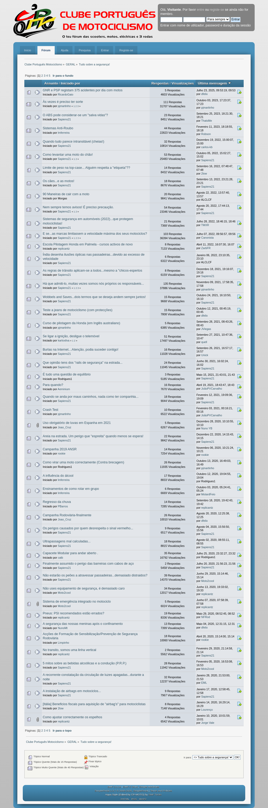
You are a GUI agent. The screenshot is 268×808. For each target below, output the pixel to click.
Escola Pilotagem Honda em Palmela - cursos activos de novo (88, 244)
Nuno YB (206, 428)
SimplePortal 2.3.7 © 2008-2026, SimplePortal (121, 790)
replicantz (64, 248)
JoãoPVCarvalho (211, 388)
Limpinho (63, 642)
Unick (204, 355)
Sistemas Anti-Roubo (58, 128)
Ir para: (188, 757)
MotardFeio (208, 494)
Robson (206, 134)
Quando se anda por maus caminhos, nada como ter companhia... (90, 397)
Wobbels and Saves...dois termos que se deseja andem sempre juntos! (94, 297)
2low (204, 173)
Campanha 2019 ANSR (60, 449)
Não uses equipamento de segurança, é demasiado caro (84, 588)
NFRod (205, 617)
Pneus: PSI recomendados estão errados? (73, 613)
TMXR (205, 225)
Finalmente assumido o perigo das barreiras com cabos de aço (88, 563)
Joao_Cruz (64, 427)
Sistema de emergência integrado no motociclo (77, 601)
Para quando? (53, 385)
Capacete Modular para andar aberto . (70, 553)
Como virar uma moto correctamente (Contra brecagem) (83, 462)
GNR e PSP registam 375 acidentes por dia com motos (82, 90)
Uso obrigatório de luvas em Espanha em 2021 (77, 423)
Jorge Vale (207, 722)
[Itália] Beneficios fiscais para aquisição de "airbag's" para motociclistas (94, 704)
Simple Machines (149, 786)
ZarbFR (206, 248)
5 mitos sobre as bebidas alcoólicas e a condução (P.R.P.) (84, 663)
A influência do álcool (58, 476)
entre (200, 10)
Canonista (207, 237)
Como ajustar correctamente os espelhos (72, 717)
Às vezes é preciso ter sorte (63, 102)
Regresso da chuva (57, 502)
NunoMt (63, 628)
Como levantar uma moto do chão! (68, 154)
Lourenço (207, 709)
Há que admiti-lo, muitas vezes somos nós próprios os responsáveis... (93, 283)
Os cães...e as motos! (58, 181)
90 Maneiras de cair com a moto (66, 194)
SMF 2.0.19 (114, 786)
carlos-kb (207, 147)
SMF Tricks (154, 794)
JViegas (206, 328)
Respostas (160, 83)
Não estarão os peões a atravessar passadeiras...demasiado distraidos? (95, 575)
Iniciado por (70, 83)
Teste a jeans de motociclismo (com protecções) (77, 310)
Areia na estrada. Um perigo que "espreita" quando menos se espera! (93, 436)
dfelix (204, 94)
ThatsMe (206, 120)
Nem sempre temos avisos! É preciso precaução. (78, 207)
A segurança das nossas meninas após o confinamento (83, 624)
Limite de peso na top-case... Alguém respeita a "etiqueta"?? (86, 168)
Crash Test (50, 410)
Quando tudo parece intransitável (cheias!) (73, 141)
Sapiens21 (64, 119)
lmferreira (64, 132)
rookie (61, 453)
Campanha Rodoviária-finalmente (67, 515)
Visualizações (182, 83)
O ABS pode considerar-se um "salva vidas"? (75, 115)
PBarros (63, 506)
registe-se (217, 10)
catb (60, 557)
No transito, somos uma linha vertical (69, 650)
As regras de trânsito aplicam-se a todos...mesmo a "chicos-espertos (92, 270)
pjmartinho (64, 106)
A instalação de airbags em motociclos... (72, 691)
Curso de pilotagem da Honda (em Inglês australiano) (81, 323)
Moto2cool (207, 580)
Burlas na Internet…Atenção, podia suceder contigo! (80, 349)
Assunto (51, 83)
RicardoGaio (65, 94)
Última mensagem (214, 83)
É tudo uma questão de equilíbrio (67, 374)
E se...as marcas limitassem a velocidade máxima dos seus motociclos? (95, 233)
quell (204, 342)
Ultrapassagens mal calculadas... (67, 541)
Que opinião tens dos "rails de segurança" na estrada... (82, 362)
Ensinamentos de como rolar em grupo (71, 489)
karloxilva (63, 340)
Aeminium (64, 389)
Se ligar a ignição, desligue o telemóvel (71, 336)
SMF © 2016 (130, 786)
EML (204, 682)
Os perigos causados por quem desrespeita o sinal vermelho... (88, 528)
